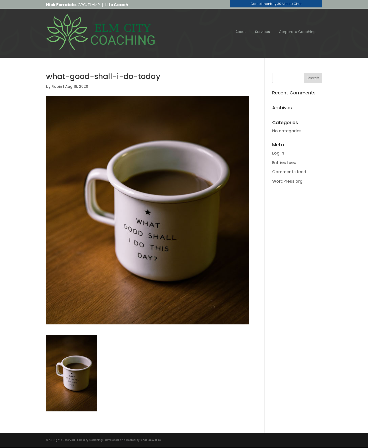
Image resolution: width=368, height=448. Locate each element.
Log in (278, 153)
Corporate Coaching (297, 32)
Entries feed (284, 163)
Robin (57, 86)
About (240, 32)
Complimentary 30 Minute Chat (276, 4)
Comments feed (289, 172)
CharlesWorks (150, 440)
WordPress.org (287, 181)
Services (262, 32)
